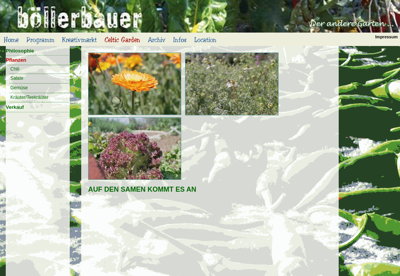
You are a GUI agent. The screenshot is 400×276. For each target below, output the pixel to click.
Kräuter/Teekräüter (29, 97)
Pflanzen (16, 60)
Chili (14, 69)
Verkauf (15, 107)
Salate (16, 78)
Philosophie (20, 51)
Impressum (386, 36)
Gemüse (19, 87)
